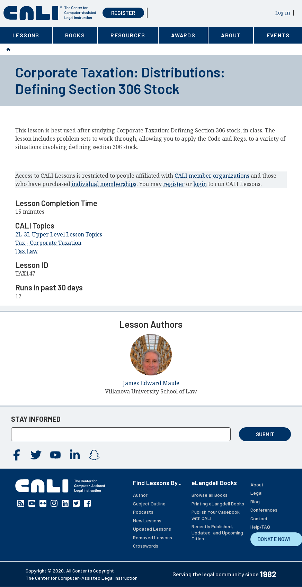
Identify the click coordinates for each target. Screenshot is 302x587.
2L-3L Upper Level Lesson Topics (58, 234)
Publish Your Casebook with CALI (216, 515)
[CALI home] (49, 13)
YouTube (55, 454)
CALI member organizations (212, 175)
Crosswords (145, 546)
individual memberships (104, 184)
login (200, 184)
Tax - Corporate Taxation (48, 242)
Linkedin (74, 454)
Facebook (16, 454)
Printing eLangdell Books (218, 503)
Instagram (94, 454)
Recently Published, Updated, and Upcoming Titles (217, 532)
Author (140, 495)
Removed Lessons (152, 537)
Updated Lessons (152, 529)
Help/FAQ (260, 527)
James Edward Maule (151, 383)
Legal (256, 493)
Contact (259, 518)
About (257, 484)
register (174, 184)
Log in (282, 12)
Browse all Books (210, 495)
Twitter (36, 454)
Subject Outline (149, 503)
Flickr (42, 503)
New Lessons (147, 520)
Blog (255, 501)
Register (123, 13)
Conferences (263, 510)
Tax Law (26, 251)
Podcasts (143, 512)
